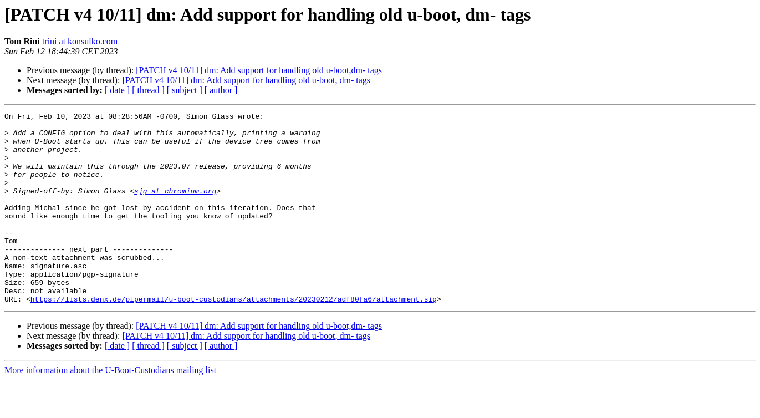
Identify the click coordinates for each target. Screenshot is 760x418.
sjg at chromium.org (175, 207)
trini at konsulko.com (80, 41)
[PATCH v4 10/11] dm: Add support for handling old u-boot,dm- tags (259, 70)
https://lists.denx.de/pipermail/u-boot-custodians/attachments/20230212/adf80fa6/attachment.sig (233, 337)
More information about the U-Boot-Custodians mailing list (110, 408)
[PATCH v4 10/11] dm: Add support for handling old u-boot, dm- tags (246, 80)
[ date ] (117, 90)
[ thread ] (148, 90)
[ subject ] (184, 90)
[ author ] (221, 90)
